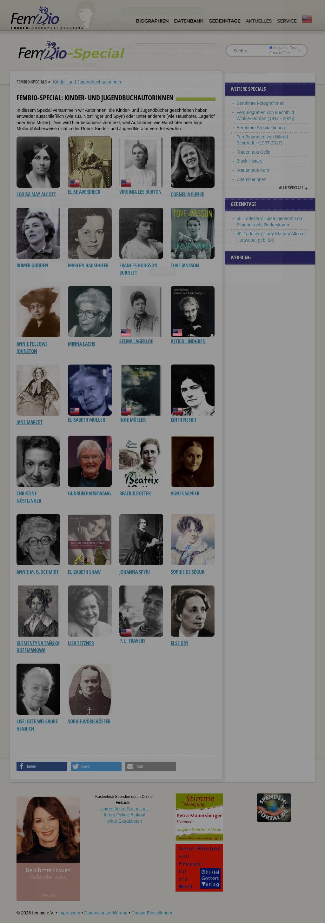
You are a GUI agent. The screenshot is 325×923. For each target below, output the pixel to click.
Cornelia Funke (187, 194)
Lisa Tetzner (81, 643)
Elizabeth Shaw (84, 571)
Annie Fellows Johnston (32, 347)
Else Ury (180, 643)
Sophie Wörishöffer (89, 721)
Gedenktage (224, 21)
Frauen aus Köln (252, 170)
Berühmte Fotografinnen (260, 103)
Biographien (152, 21)
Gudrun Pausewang (89, 493)
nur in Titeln (280, 53)
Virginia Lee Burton (140, 191)
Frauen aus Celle (253, 152)
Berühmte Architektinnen (260, 127)
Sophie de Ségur (187, 571)
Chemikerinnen (251, 179)
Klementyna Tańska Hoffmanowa (38, 647)
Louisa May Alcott (36, 194)
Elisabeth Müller (86, 419)
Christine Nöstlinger (29, 497)
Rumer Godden (32, 265)
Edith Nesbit (184, 419)
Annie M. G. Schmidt (38, 571)
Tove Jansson (185, 265)
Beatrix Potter (135, 493)
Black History (249, 161)
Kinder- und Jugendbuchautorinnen (88, 81)
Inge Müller (132, 419)
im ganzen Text (283, 48)
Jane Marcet (30, 422)
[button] (42, 766)
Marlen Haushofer (88, 265)
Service (286, 21)
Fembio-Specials (32, 82)
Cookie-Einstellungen (152, 912)
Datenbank (188, 21)
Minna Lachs (81, 343)
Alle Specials (291, 187)
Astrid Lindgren (188, 341)
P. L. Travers (132, 640)
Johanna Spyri (134, 571)
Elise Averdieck (84, 191)
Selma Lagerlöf (136, 341)
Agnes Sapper (185, 493)
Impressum (69, 912)
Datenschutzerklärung (105, 912)
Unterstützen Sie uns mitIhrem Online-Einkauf (124, 815)
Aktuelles (259, 21)
